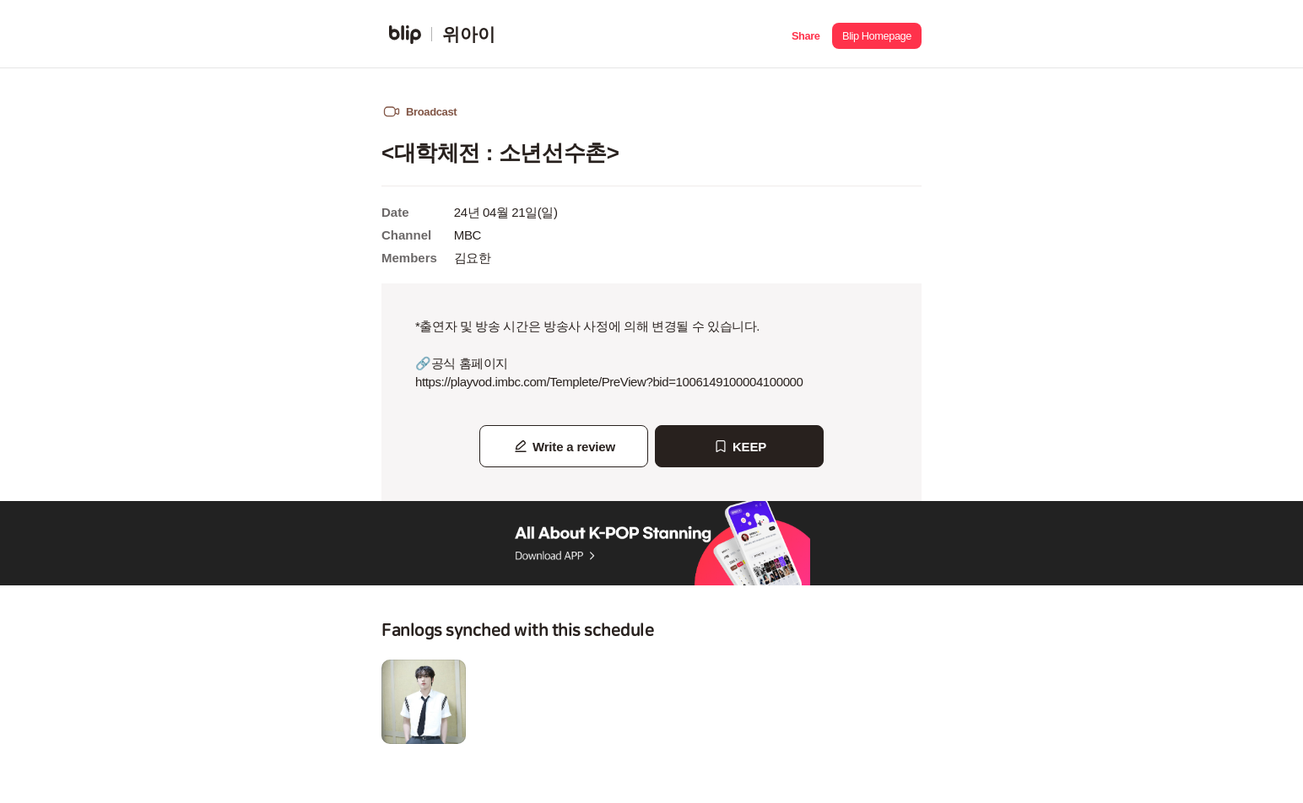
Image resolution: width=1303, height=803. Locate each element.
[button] (805, 34)
